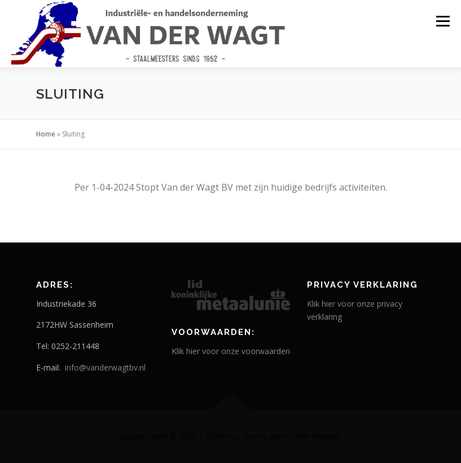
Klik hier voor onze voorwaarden (231, 351)
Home (45, 134)
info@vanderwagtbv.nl (105, 367)
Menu (443, 21)
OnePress (224, 436)
